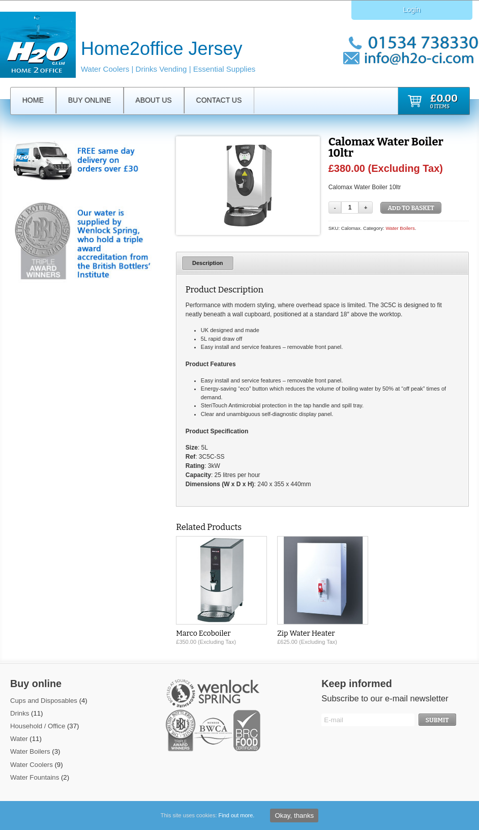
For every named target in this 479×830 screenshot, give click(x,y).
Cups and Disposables (43, 700)
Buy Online (89, 100)
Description (207, 263)
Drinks (19, 713)
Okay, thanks (294, 815)
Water (19, 739)
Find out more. (237, 815)
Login (412, 10)
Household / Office (37, 726)
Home (33, 100)
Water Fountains (34, 777)
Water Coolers (31, 764)
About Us (154, 100)
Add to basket (410, 208)
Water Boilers (399, 228)
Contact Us (219, 100)
